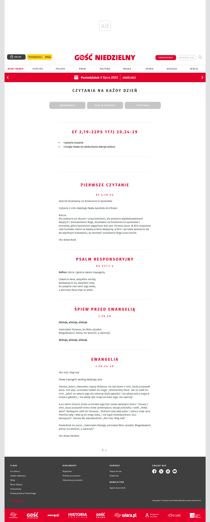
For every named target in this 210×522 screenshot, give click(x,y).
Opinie (149, 69)
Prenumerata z (40, 57)
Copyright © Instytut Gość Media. (165, 500)
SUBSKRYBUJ (165, 57)
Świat (82, 69)
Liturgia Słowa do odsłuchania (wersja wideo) (89, 146)
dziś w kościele (105, 105)
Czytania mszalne (73, 142)
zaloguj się (186, 57)
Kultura (105, 69)
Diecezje (172, 69)
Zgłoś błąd (17, 500)
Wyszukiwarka (200, 57)
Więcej (194, 69)
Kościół (38, 69)
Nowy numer (16, 69)
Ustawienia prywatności (73, 480)
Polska (60, 69)
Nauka (127, 69)
